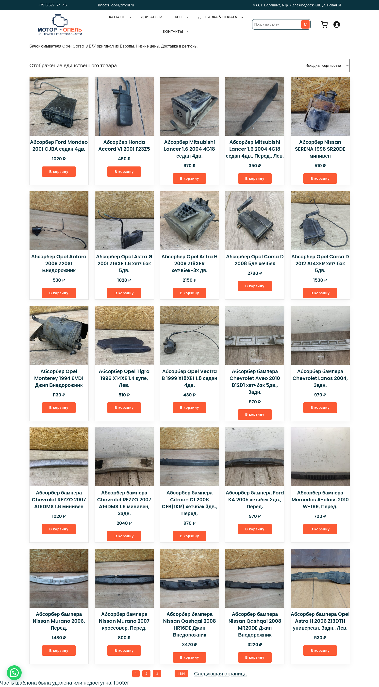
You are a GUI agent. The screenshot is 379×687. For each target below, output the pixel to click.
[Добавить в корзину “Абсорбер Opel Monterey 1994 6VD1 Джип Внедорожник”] (59, 407)
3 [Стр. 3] (157, 673)
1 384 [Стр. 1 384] (182, 673)
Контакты (173, 31)
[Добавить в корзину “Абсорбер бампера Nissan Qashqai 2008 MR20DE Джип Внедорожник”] (255, 657)
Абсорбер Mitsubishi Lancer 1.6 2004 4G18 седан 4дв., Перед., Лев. (255, 148)
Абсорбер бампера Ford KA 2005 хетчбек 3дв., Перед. (255, 499)
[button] (14, 672)
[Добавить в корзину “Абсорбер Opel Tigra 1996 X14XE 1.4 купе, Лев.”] (124, 407)
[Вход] (336, 24)
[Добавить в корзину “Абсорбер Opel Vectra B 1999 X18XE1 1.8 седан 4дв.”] (189, 407)
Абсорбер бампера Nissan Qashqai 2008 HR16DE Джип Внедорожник (189, 624)
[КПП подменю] (188, 17)
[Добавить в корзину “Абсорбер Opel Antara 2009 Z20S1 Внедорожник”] (59, 292)
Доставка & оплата (217, 17)
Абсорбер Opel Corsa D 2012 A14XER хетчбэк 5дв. (320, 262)
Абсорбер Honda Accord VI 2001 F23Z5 (124, 144)
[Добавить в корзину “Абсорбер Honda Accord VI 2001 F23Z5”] (124, 170)
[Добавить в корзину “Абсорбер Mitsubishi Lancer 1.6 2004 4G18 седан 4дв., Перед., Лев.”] (255, 177)
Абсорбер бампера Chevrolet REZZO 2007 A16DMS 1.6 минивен (58, 499)
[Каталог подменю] (131, 17)
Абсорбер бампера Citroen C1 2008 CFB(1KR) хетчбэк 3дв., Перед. (189, 503)
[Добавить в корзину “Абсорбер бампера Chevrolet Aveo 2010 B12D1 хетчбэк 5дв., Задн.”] (255, 414)
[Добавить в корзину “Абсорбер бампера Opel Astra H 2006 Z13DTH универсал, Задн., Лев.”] (320, 650)
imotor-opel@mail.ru (116, 5)
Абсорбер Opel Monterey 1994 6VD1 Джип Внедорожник (59, 377)
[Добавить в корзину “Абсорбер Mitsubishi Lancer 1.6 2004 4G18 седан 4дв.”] (189, 177)
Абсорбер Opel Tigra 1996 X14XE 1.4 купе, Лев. (124, 377)
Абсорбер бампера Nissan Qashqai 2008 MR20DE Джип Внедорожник (255, 624)
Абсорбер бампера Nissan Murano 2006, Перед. (58, 620)
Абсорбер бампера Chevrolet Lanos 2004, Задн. (320, 377)
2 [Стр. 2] (146, 673)
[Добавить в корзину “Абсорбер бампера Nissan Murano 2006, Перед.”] (59, 650)
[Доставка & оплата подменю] (242, 17)
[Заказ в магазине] (325, 65)
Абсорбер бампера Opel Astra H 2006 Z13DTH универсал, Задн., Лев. (320, 620)
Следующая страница (221, 673)
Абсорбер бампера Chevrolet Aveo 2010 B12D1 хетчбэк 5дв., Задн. (255, 381)
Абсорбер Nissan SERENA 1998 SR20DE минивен (320, 148)
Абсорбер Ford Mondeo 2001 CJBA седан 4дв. (59, 144)
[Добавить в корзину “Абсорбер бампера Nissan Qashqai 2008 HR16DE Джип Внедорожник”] (189, 657)
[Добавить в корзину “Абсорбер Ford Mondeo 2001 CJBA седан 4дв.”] (59, 170)
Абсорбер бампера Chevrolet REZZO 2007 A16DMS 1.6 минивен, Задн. (124, 503)
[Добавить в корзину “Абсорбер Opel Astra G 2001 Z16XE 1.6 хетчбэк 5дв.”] (124, 292)
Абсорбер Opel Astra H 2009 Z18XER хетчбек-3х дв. (189, 262)
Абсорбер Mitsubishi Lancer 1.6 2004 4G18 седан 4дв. (189, 148)
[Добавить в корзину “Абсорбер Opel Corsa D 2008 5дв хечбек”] (255, 285)
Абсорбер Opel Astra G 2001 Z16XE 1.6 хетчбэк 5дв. (124, 262)
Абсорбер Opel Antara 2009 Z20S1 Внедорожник (58, 262)
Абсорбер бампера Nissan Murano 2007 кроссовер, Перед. (124, 620)
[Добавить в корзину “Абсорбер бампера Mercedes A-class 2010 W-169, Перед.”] (320, 528)
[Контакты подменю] (188, 32)
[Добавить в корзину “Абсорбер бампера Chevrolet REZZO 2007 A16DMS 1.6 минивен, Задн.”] (124, 535)
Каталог (117, 17)
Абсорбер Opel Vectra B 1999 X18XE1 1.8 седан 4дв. (189, 377)
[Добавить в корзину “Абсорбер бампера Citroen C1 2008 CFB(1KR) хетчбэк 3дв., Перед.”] (189, 535)
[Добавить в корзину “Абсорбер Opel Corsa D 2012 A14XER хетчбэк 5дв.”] (320, 292)
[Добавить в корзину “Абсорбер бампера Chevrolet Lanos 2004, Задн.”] (320, 407)
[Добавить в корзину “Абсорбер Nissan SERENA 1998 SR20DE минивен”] (320, 177)
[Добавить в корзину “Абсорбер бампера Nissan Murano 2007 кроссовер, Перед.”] (124, 650)
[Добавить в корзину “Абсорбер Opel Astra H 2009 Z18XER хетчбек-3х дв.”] (189, 292)
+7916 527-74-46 (51, 5)
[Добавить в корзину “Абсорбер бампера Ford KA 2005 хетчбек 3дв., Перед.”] (255, 528)
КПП (178, 17)
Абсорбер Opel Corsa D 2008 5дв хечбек (255, 259)
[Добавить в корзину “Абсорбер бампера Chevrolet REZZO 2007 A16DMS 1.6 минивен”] (59, 528)
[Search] (305, 24)
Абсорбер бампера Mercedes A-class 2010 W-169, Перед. (320, 499)
